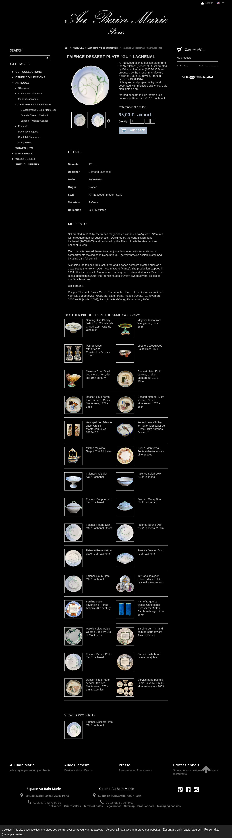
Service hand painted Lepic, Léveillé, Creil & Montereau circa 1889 (151, 683)
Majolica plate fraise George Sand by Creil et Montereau (99, 632)
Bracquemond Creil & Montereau (39, 114)
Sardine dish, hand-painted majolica (149, 656)
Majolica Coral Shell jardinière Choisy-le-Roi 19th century (98, 374)
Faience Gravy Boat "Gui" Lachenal (150, 501)
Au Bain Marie (22, 765)
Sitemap (129, 815)
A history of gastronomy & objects (30, 770)
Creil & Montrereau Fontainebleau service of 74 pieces (151, 451)
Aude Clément (76, 765)
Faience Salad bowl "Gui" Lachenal (149, 475)
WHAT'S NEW (24, 152)
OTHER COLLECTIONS (30, 81)
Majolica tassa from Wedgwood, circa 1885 (149, 323)
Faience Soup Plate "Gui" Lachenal (98, 577)
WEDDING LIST (25, 163)
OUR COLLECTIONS (28, 75)
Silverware (24, 92)
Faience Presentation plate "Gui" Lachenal (99, 552)
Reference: (126, 107)
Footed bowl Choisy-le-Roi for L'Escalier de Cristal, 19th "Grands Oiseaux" (151, 427)
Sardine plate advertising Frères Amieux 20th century (98, 605)
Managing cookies (169, 815)
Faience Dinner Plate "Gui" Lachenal (98, 656)
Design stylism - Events (78, 770)
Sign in (207, 3)
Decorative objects (28, 135)
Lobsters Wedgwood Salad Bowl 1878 (150, 347)
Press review (144, 770)
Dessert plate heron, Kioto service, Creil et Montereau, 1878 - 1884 (99, 401)
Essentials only (172, 829)
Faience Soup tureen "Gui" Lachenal (98, 501)
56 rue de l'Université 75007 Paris (119, 795)
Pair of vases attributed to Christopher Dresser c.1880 (98, 350)
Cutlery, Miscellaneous (30, 97)
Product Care (145, 815)
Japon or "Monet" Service (34, 125)
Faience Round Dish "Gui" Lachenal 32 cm (99, 526)
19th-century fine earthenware (34, 108)
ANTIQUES (22, 86)
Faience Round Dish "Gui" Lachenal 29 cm (151, 526)
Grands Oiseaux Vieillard (34, 119)
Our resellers (72, 815)
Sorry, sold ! (24, 146)
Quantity (123, 121)
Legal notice (113, 815)
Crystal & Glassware (29, 141)
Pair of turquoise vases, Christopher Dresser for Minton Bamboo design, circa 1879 (151, 608)
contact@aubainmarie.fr (189, 797)
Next (108, 120)
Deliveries (55, 815)
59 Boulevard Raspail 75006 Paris (47, 795)
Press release (127, 770)
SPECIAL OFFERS (27, 168)
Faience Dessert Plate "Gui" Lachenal (99, 723)
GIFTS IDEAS (23, 157)
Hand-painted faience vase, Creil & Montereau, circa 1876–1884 (99, 427)
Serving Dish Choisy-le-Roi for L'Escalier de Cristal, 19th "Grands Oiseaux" (99, 324)
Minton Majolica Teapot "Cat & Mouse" (99, 449)
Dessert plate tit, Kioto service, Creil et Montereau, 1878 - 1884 (151, 401)
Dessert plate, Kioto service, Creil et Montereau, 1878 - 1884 (149, 376)
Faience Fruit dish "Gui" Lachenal (96, 475)
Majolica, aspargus (28, 103)
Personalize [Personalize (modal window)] (211, 829)
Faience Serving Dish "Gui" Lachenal (150, 552)
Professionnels (186, 765)
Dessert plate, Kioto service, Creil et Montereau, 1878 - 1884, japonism (98, 684)
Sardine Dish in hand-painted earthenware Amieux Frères (151, 632)
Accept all (112, 829)
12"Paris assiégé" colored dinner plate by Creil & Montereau (150, 579)
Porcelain (23, 130)
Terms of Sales (93, 815)
